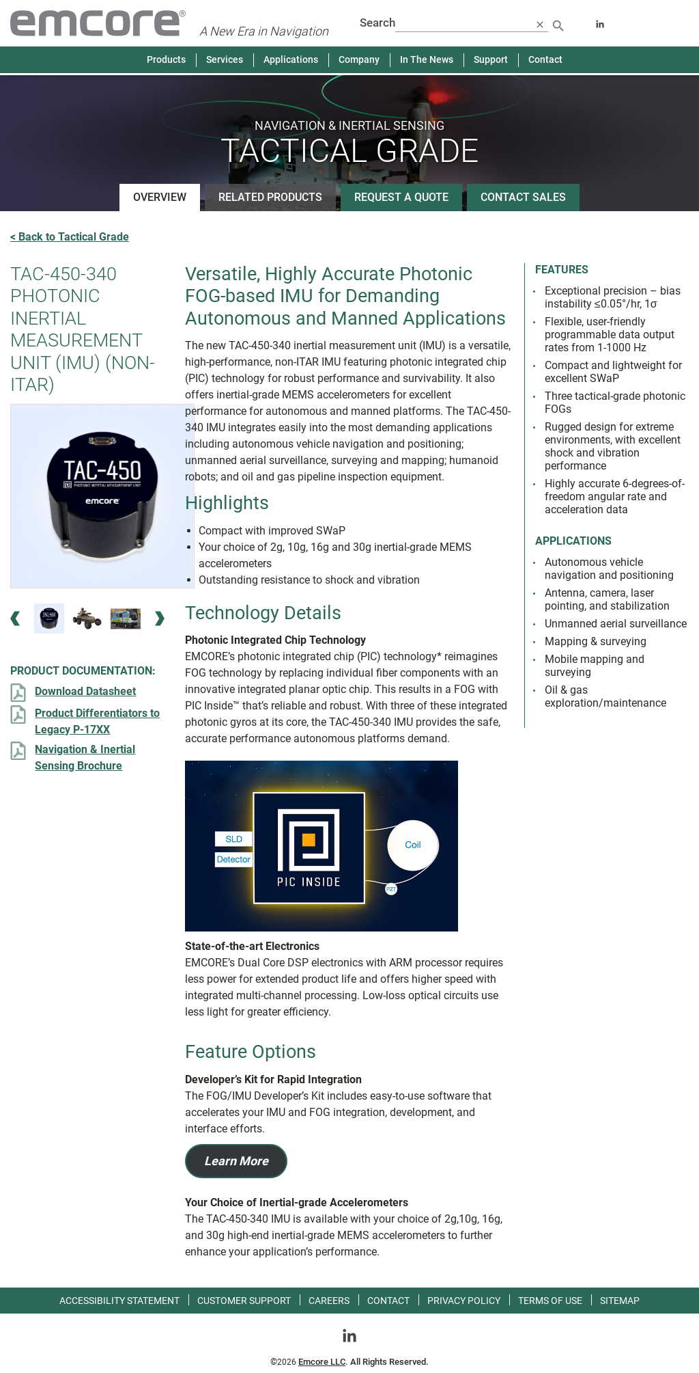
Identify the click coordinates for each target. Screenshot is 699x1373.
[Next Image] (160, 618)
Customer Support (244, 1300)
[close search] (540, 24)
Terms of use (550, 1300)
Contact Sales (523, 197)
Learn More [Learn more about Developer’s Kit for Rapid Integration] (236, 1161)
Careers (329, 1300)
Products (166, 59)
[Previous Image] (15, 618)
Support (491, 59)
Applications (290, 59)
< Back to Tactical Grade (69, 236)
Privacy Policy (463, 1300)
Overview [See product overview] (159, 197)
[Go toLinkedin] (349, 1335)
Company (359, 59)
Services (224, 59)
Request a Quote (401, 197)
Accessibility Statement (119, 1300)
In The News (426, 59)
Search (377, 22)
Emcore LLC (321, 1362)
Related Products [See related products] (270, 197)
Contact (545, 59)
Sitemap (620, 1300)
